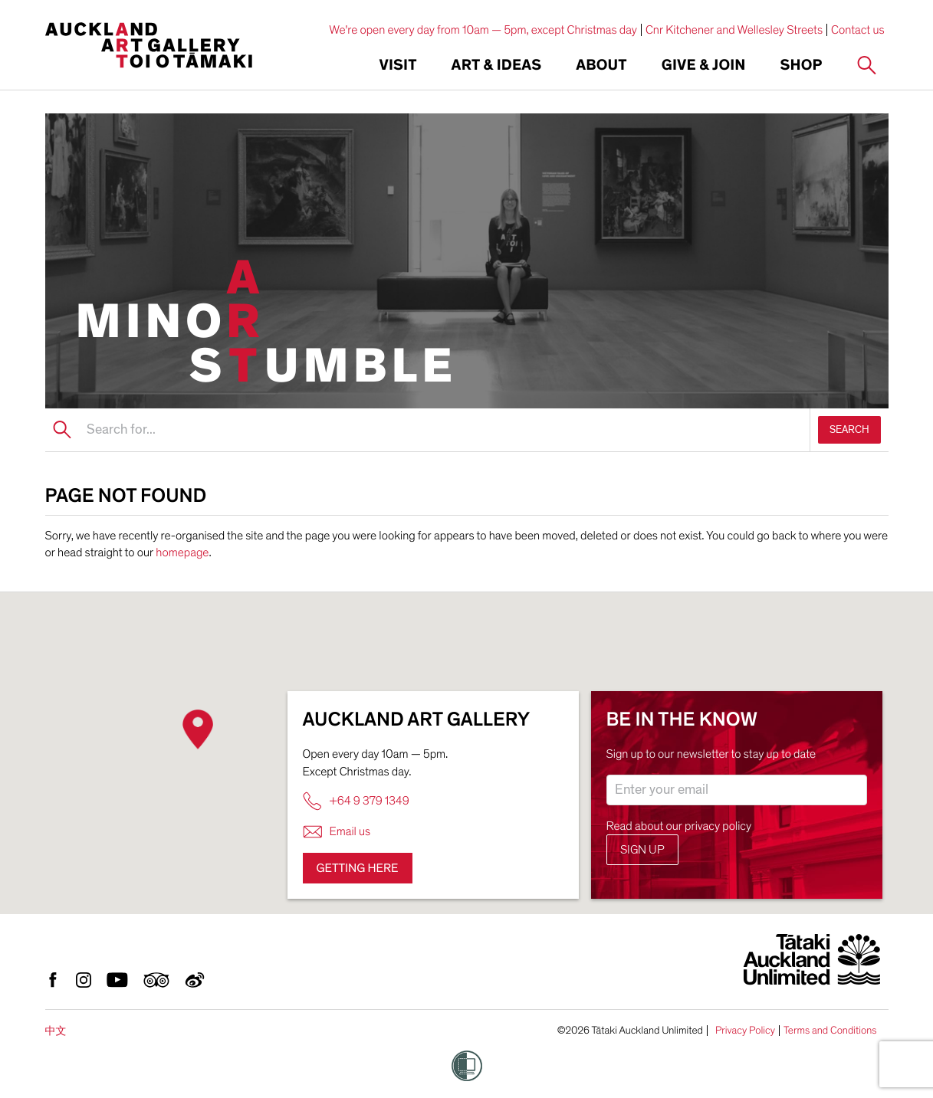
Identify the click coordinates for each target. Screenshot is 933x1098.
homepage (182, 552)
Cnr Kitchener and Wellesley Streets (734, 30)
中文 (56, 1031)
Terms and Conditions (830, 1030)
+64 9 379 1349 (356, 801)
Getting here (358, 868)
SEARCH (849, 429)
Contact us (858, 30)
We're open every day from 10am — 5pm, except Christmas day (483, 30)
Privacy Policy (745, 1030)
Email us (337, 831)
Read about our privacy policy (679, 826)
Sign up (642, 849)
